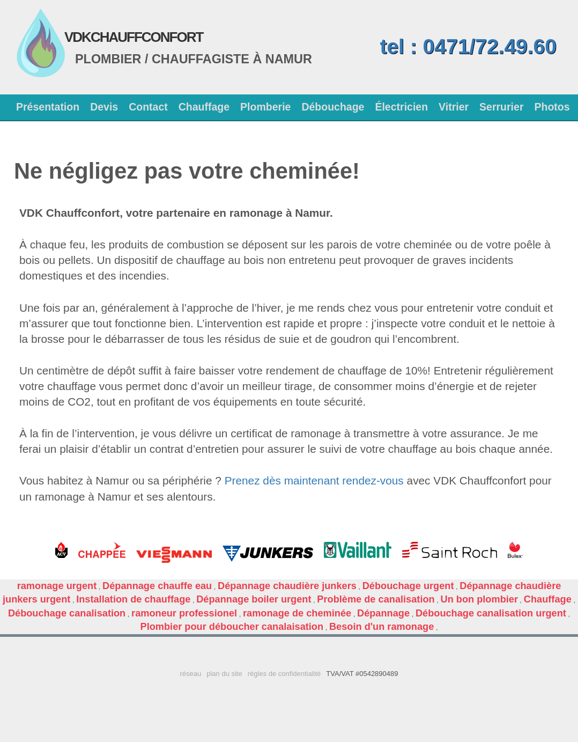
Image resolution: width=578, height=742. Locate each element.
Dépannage (383, 613)
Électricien (401, 107)
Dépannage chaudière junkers (287, 586)
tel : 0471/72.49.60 (468, 46)
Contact (148, 107)
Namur (288, 59)
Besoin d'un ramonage (381, 626)
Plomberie (265, 107)
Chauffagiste (200, 59)
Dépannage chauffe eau (157, 586)
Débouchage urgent (408, 586)
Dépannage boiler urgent (253, 599)
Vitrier (454, 107)
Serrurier (501, 107)
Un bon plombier (479, 599)
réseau (190, 674)
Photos (551, 107)
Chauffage (204, 107)
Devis (104, 107)
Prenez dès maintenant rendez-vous (314, 480)
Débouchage (332, 107)
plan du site (224, 674)
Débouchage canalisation (66, 613)
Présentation (47, 107)
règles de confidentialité (284, 674)
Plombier (108, 59)
